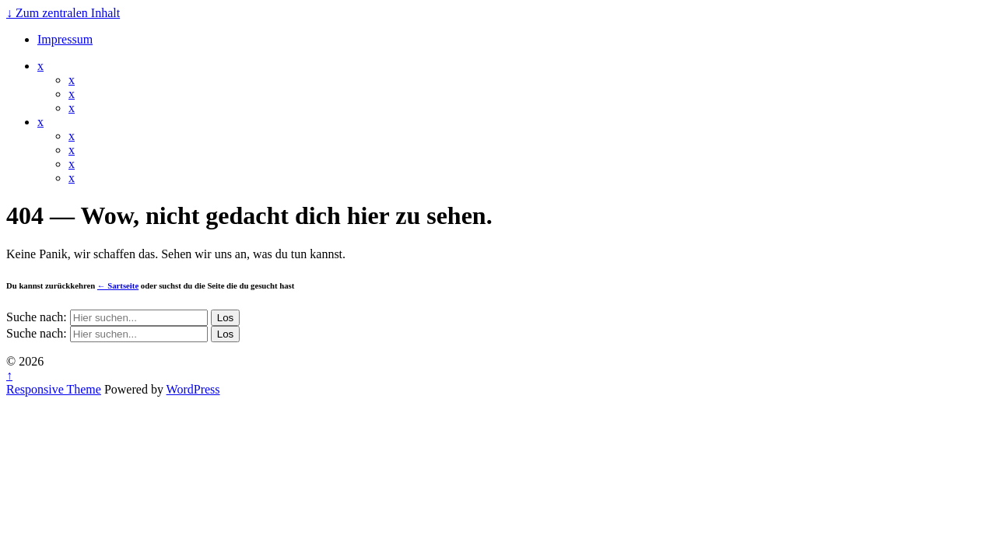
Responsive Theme (53, 389)
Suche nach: (36, 317)
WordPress (193, 389)
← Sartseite (118, 285)
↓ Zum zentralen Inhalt (63, 12)
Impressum (65, 39)
